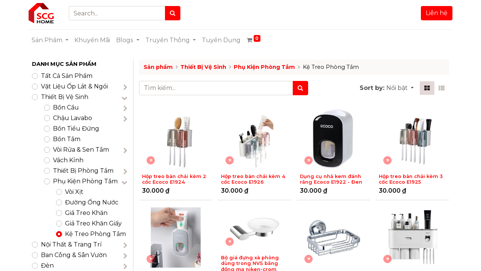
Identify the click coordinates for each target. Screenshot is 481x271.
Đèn (47, 265)
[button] (400, 88)
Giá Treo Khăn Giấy (93, 223)
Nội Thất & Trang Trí (71, 244)
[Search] (176, 13)
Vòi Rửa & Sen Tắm (81, 149)
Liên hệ (433, 13)
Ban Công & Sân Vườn (74, 255)
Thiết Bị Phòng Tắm (83, 170)
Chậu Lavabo (72, 118)
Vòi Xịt (74, 191)
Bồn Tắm (66, 139)
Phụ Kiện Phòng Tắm (85, 181)
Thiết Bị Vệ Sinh (64, 96)
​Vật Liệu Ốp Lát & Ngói (74, 86)
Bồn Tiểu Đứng (76, 128)
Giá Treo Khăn (86, 212)
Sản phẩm (158, 67)
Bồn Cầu (66, 107)
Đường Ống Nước (91, 202)
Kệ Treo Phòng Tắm (95, 234)
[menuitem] (95, 40)
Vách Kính (68, 160)
